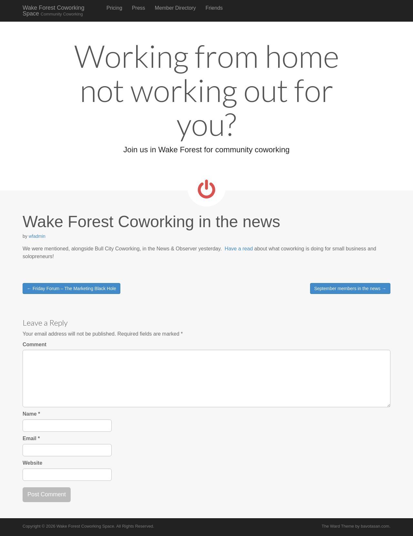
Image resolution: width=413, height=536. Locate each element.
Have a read (239, 248)
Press (138, 8)
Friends (214, 8)
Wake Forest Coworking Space (53, 11)
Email (31, 438)
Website (32, 463)
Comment (34, 344)
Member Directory (175, 8)
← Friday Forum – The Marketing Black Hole (71, 288)
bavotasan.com (375, 526)
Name (31, 414)
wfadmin (37, 236)
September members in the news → (350, 288)
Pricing (114, 8)
